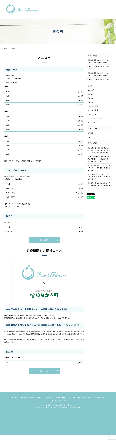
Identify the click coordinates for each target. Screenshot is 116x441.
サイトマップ (92, 122)
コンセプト (62, 7)
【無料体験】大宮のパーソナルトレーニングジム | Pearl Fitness (99, 61)
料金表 (73, 7)
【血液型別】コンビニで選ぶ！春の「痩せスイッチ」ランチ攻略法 (99, 184)
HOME (51, 7)
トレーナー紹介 (55, 11)
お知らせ (91, 133)
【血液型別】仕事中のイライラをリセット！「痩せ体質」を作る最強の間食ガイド (99, 167)
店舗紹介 (97, 7)
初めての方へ (84, 7)
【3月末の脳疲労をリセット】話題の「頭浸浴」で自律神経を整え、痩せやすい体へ (98, 159)
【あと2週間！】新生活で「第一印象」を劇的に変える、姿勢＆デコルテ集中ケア (99, 176)
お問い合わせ (86, 11)
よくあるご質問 (71, 11)
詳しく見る (44, 241)
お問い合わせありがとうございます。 (99, 67)
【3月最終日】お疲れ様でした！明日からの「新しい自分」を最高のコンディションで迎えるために (99, 150)
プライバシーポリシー (95, 118)
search (96, 11)
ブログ (90, 137)
